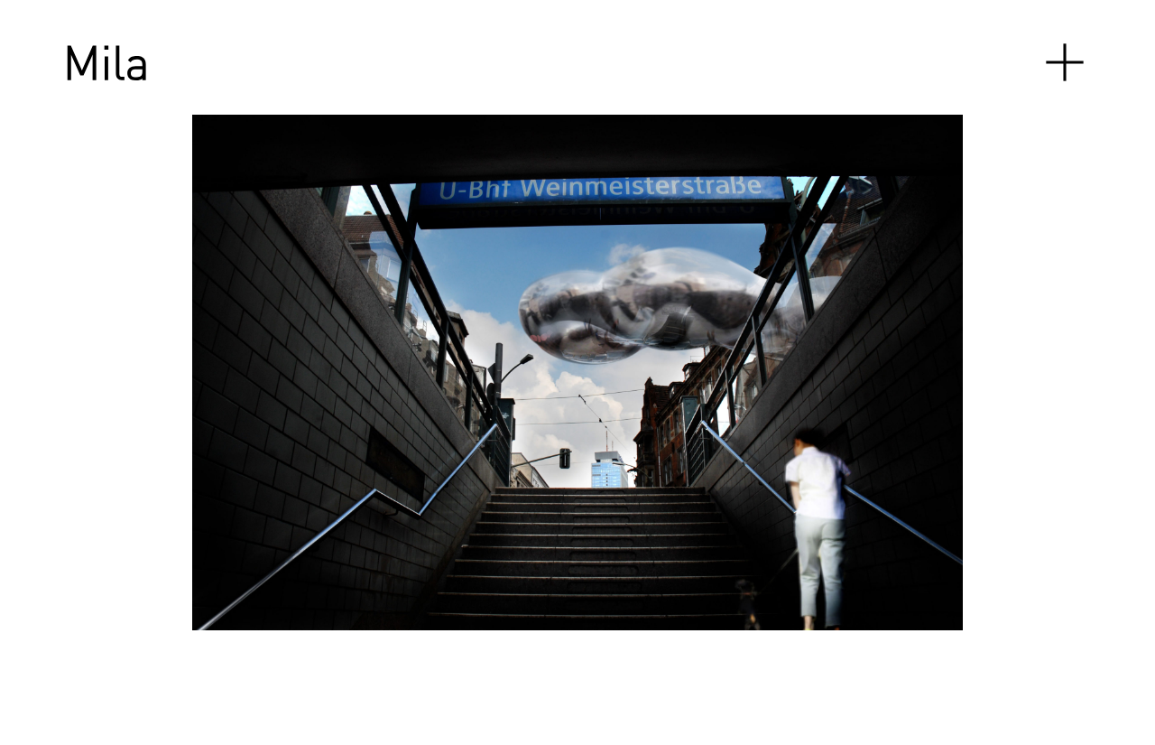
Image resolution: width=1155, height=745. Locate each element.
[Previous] (245, 372)
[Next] (794, 372)
